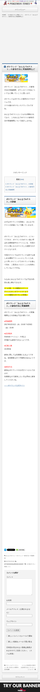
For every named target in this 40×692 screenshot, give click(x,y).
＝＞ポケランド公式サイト (14, 385)
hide (21, 179)
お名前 (9, 600)
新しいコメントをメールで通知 (20, 636)
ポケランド (20, 555)
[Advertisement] (20, 39)
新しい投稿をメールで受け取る (20, 642)
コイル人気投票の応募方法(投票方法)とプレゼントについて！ (28, 667)
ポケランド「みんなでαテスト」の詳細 (19, 184)
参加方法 (26, 555)
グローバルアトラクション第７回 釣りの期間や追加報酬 (11, 667)
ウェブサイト (11, 621)
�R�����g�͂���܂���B (14, 564)
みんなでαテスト (10, 555)
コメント (9, 577)
